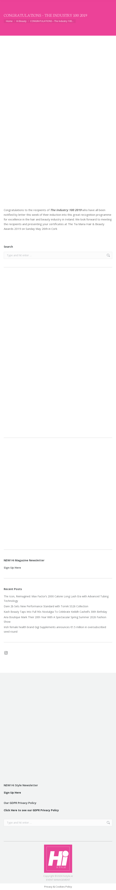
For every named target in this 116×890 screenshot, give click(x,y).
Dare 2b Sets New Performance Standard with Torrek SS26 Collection (46, 606)
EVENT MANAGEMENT (58, 879)
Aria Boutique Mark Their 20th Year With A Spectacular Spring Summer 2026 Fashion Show (55, 619)
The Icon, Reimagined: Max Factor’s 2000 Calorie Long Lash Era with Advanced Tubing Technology (56, 599)
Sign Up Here (12, 567)
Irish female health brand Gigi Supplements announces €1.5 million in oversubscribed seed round (55, 629)
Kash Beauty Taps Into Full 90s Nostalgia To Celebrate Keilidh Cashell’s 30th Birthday (55, 611)
